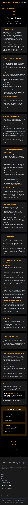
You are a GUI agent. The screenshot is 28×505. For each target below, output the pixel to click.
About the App (14, 441)
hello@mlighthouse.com (12, 393)
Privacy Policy (4, 480)
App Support (14, 444)
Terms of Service (14, 447)
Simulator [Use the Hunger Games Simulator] (20, 2)
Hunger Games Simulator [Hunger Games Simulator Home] (9, 2)
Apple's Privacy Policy (17, 184)
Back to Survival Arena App (8, 8)
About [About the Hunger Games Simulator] (25, 2)
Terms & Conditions (5, 482)
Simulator (3, 476)
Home (2, 474)
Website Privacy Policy (14, 449)
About (2, 478)
